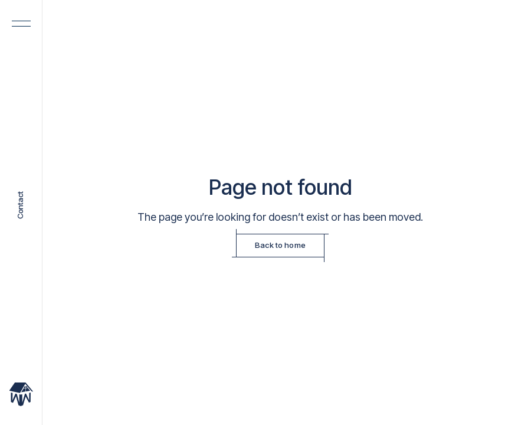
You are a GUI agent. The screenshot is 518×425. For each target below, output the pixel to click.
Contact (21, 206)
